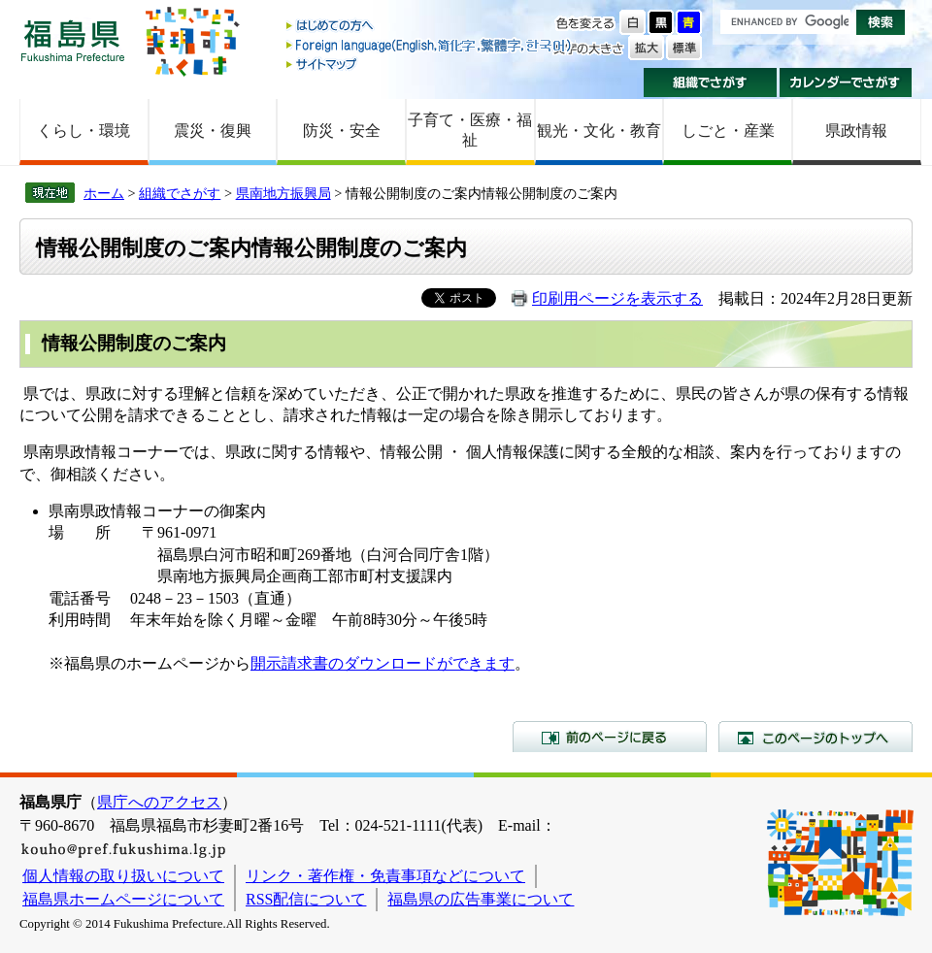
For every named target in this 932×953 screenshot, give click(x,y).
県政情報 (856, 130)
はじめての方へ (430, 26)
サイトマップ (430, 63)
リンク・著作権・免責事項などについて (385, 876)
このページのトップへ (815, 736)
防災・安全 (342, 130)
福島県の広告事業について (480, 899)
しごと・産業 (728, 130)
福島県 (72, 40)
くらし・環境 (83, 130)
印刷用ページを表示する (617, 298)
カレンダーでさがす (846, 82)
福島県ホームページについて (123, 899)
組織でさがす (710, 82)
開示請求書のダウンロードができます (382, 663)
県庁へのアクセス (159, 802)
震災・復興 (212, 130)
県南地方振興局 (283, 193)
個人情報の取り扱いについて (123, 876)
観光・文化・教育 (599, 130)
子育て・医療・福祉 (470, 130)
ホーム (103, 193)
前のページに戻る (610, 736)
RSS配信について (306, 899)
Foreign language (430, 45)
